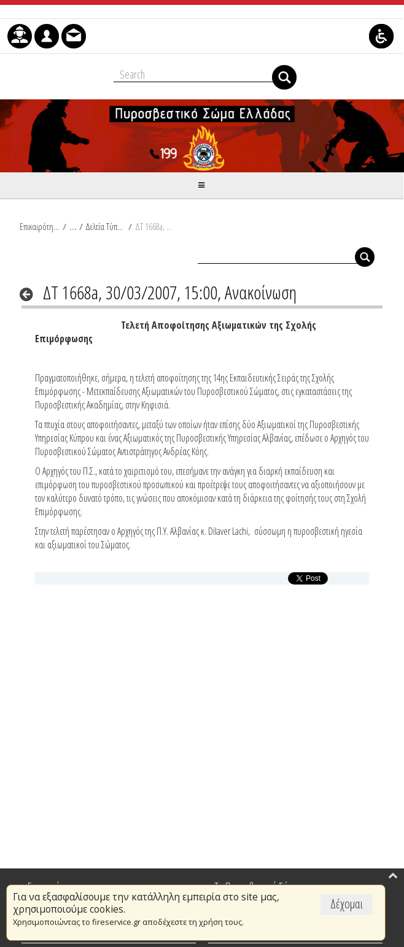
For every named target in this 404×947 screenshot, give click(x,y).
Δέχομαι (346, 903)
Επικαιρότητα (40, 226)
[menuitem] (19, 36)
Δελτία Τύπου (105, 226)
